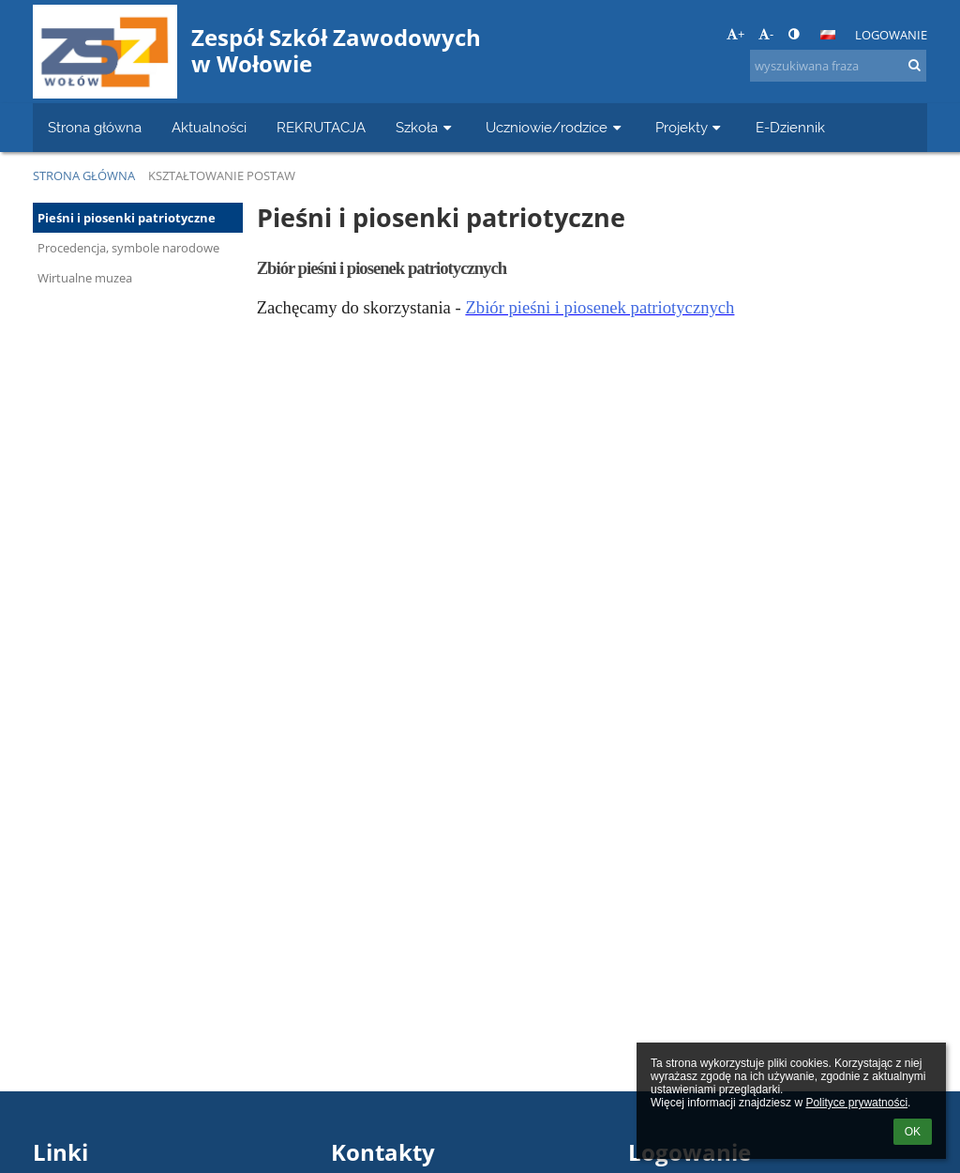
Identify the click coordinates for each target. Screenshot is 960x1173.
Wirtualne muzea (85, 277)
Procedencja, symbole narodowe (128, 247)
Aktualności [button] (209, 127)
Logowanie (891, 34)
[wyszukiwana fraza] (838, 66)
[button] (828, 34)
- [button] (765, 33)
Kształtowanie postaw (221, 175)
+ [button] (735, 33)
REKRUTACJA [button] (321, 127)
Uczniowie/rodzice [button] (555, 127)
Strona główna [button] (95, 127)
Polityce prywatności (856, 1102)
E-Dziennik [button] (790, 127)
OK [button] (913, 1131)
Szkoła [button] (426, 127)
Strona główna (84, 175)
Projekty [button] (690, 127)
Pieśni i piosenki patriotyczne (127, 217)
